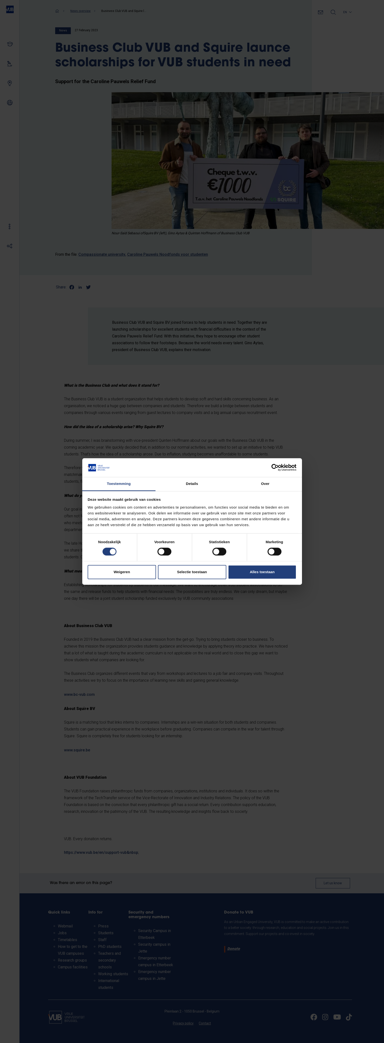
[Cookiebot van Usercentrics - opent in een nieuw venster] (275, 467)
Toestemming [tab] (119, 484)
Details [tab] (192, 484)
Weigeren (122, 572)
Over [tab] (265, 484)
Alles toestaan (262, 572)
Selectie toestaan (192, 572)
